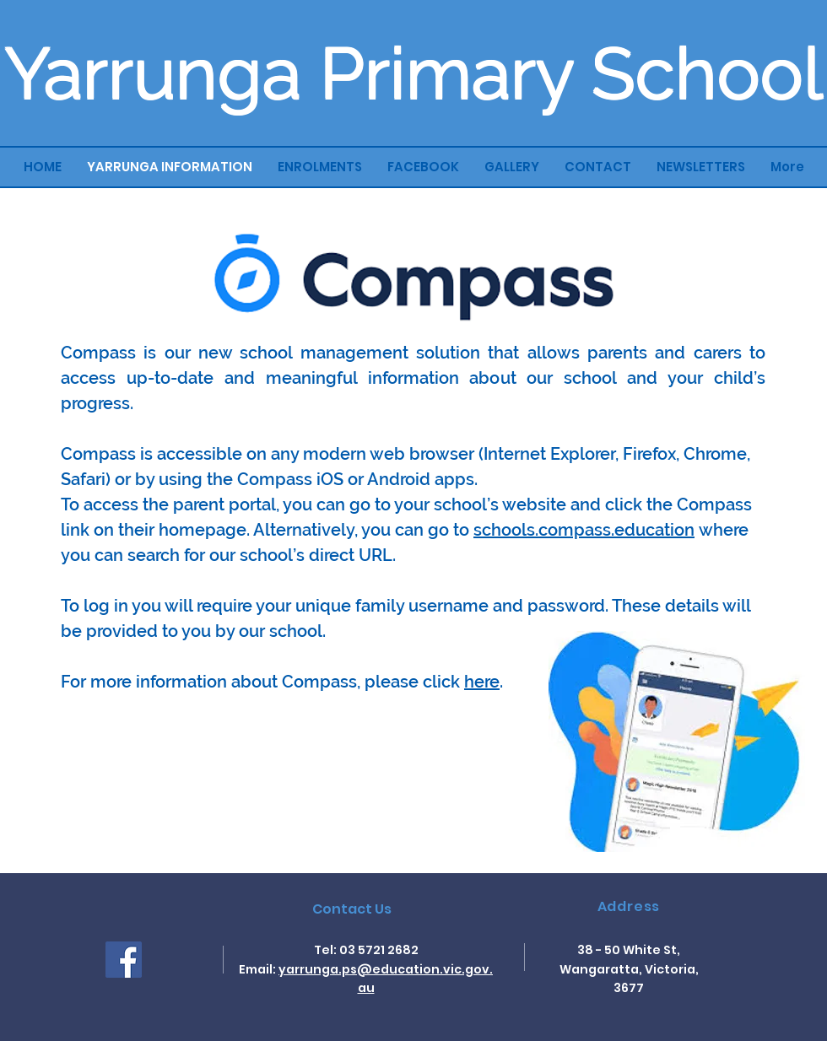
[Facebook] (123, 959)
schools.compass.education (584, 530)
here (482, 682)
